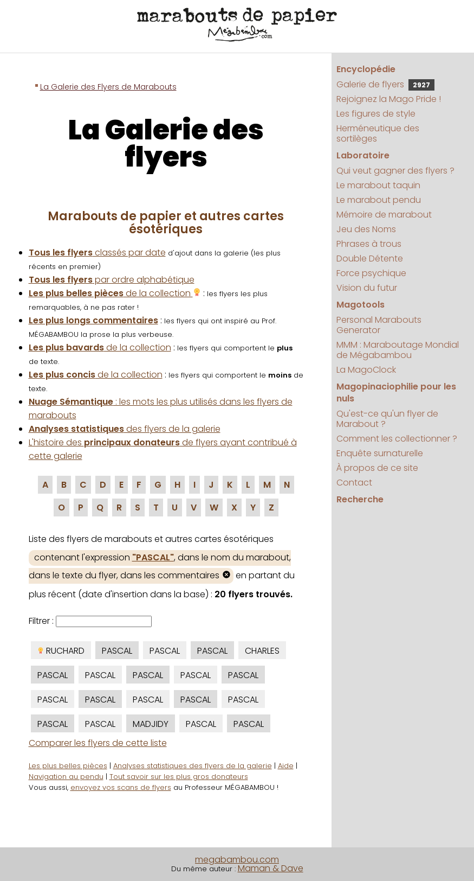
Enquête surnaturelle (379, 453)
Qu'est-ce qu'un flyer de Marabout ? (387, 418)
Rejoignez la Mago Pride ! (388, 99)
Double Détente (369, 258)
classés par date (97, 252)
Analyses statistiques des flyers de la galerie (192, 766)
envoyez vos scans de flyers (120, 787)
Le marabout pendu (378, 200)
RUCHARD (61, 650)
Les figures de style (375, 113)
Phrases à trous (368, 244)
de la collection (115, 293)
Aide (286, 766)
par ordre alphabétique (111, 279)
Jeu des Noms (366, 229)
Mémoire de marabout (384, 214)
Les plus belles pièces (68, 766)
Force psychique (371, 273)
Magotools (360, 304)
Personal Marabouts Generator (378, 325)
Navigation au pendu (66, 776)
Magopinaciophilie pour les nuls (396, 392)
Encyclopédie (365, 69)
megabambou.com (237, 859)
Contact (354, 482)
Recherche (360, 499)
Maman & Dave (270, 868)
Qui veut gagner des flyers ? (395, 170)
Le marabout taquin (378, 185)
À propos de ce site (377, 468)
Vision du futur (366, 288)
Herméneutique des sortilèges (377, 133)
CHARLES (262, 650)
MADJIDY (150, 724)
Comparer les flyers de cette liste (98, 743)
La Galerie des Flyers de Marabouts (108, 86)
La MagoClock (366, 369)
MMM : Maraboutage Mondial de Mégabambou (397, 350)
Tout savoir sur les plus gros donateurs (178, 776)
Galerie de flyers (385, 84)
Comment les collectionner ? (396, 438)
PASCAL (117, 650)
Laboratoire (362, 155)
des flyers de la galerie (124, 429)
